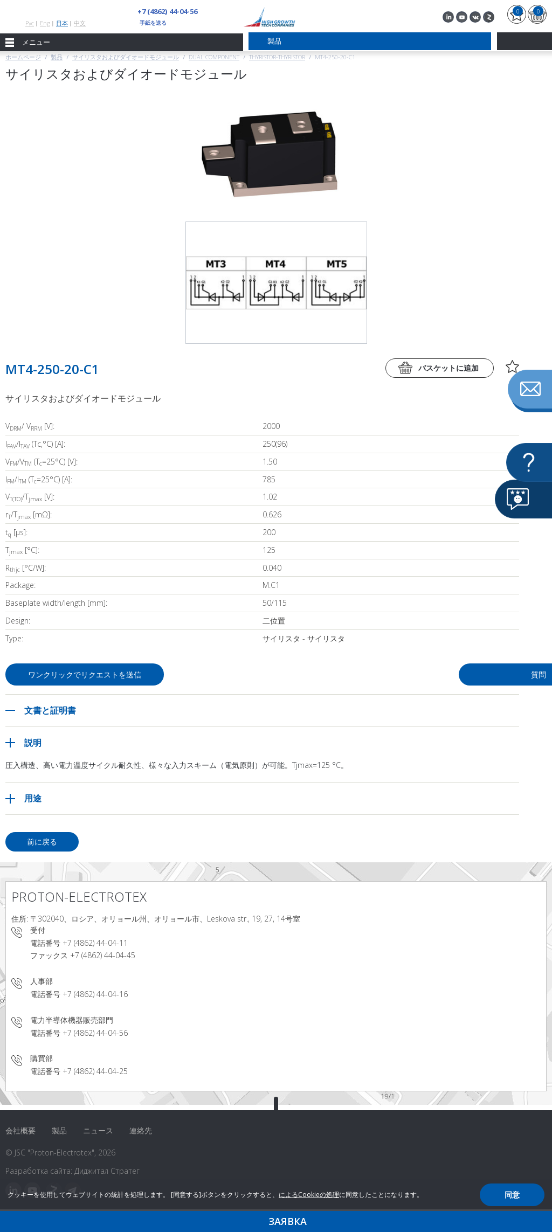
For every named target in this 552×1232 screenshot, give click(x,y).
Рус (29, 22)
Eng (45, 22)
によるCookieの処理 (309, 1194)
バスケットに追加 (448, 368)
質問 (434, 674)
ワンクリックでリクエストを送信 (86, 674)
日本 (62, 22)
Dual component (214, 57)
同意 (512, 1194)
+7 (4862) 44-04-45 (102, 955)
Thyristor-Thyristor (277, 57)
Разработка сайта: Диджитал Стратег (72, 1171)
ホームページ (23, 57)
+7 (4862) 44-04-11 (95, 943)
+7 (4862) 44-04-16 (95, 994)
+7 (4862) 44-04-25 (95, 1071)
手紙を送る (153, 22)
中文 (80, 22)
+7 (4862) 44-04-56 (167, 11)
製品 (57, 57)
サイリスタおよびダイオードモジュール (125, 57)
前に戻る (42, 841)
